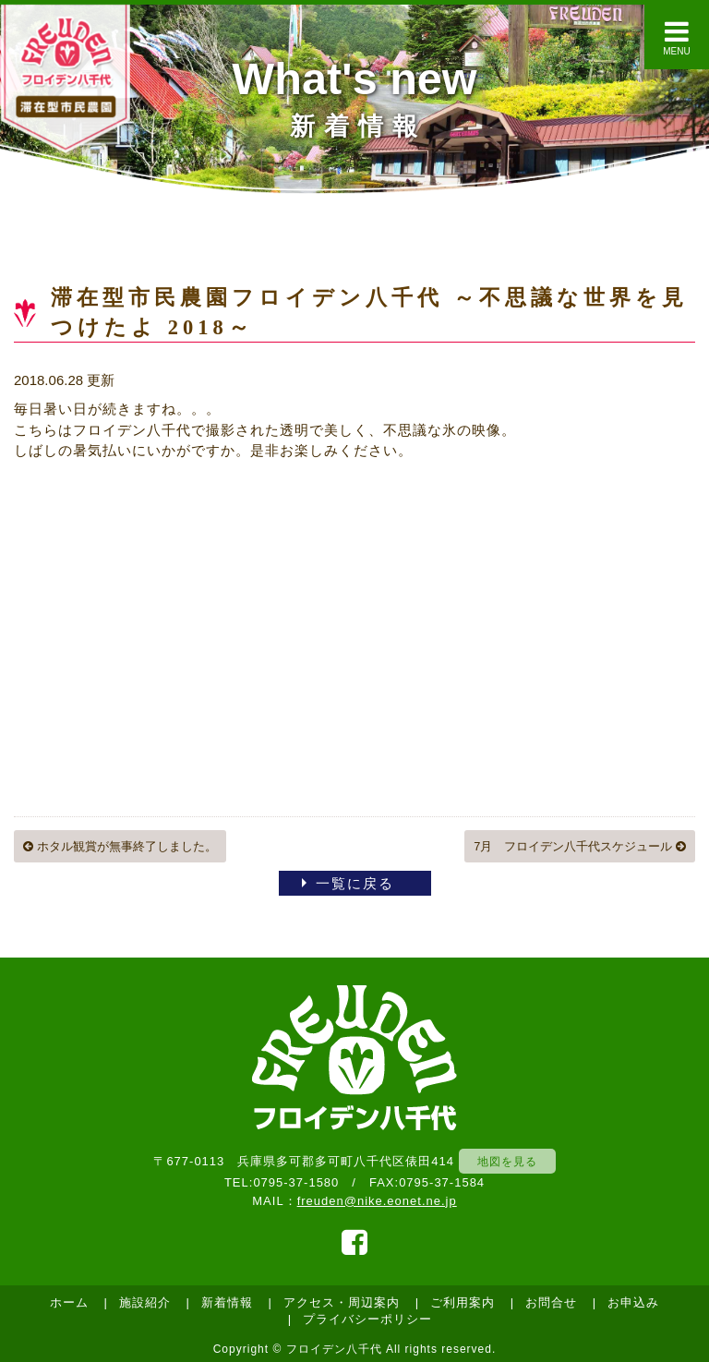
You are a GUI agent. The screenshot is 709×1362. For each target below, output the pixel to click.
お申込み (633, 1302)
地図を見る (507, 1161)
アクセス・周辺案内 (341, 1302)
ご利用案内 (462, 1302)
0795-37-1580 (296, 1182)
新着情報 (227, 1302)
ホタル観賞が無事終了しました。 (120, 846)
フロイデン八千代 (334, 1349)
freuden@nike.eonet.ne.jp (377, 1201)
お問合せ (551, 1302)
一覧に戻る (355, 883)
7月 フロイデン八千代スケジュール (580, 846)
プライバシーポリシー (367, 1319)
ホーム (69, 1302)
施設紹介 (145, 1302)
